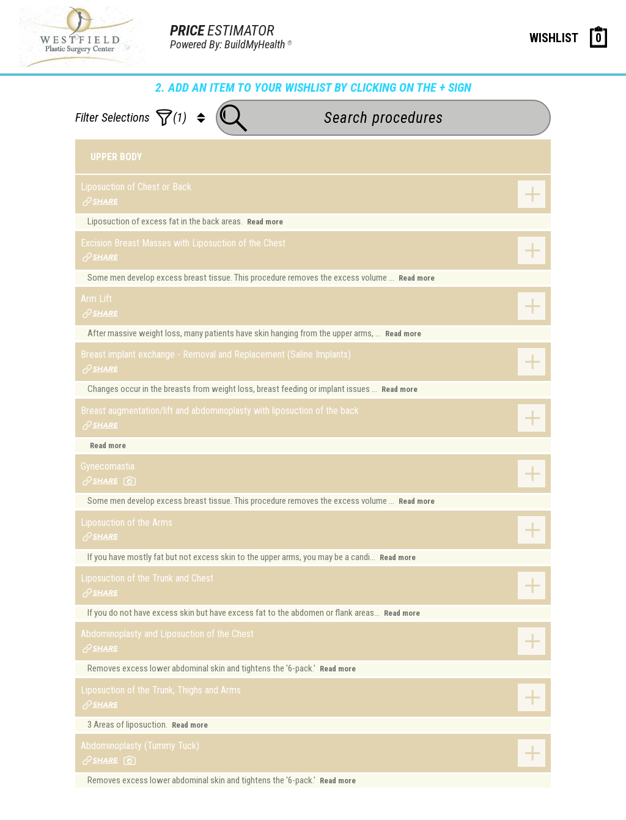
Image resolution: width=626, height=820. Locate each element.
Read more (265, 221)
